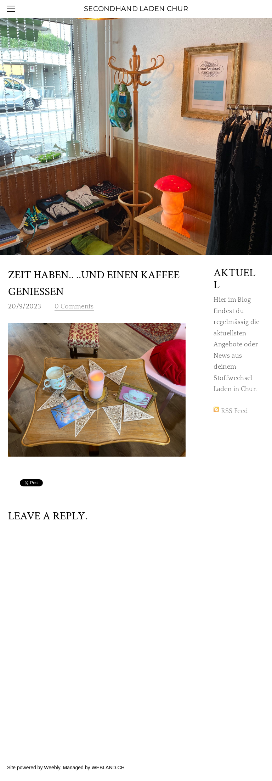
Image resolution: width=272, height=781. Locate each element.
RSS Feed (234, 411)
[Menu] (12, 9)
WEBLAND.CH (107, 767)
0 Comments (74, 306)
